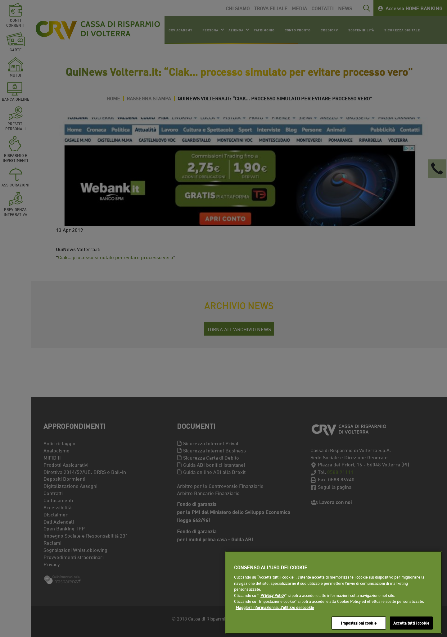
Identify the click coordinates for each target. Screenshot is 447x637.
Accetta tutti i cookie (411, 623)
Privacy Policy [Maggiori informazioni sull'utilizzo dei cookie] (272, 595)
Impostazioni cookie (358, 623)
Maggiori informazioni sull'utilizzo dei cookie (275, 607)
